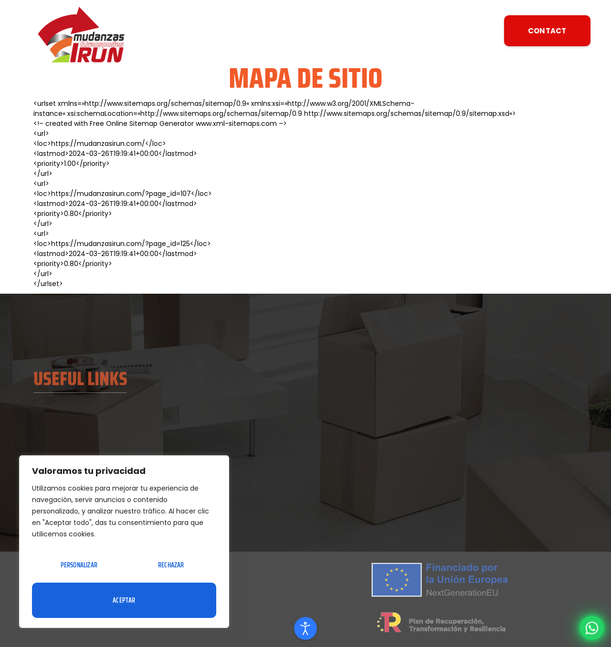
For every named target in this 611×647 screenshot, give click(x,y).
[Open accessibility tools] (305, 628)
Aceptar (124, 600)
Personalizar (79, 565)
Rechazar (171, 565)
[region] (124, 541)
